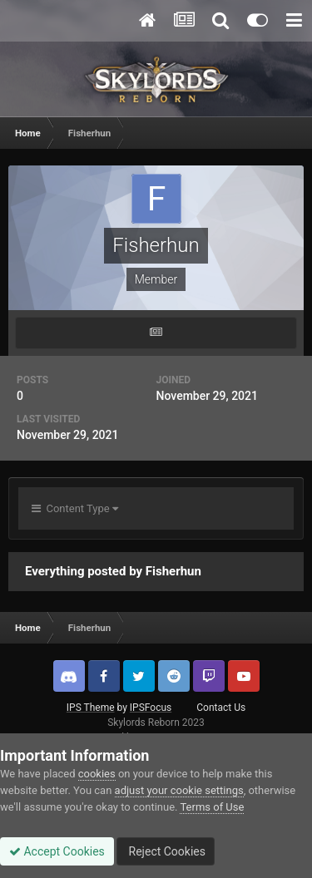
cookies (97, 773)
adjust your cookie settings (179, 790)
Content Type (75, 508)
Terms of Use (212, 807)
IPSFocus (150, 707)
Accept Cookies (57, 851)
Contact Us (220, 707)
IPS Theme (91, 707)
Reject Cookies (166, 851)
